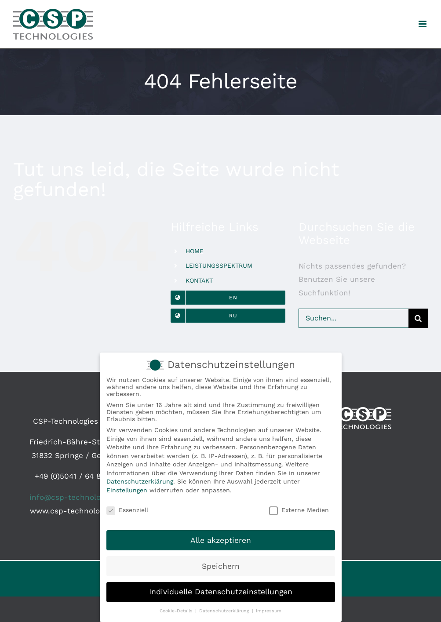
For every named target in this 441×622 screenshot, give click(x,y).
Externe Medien (299, 510)
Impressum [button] (268, 612)
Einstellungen (126, 491)
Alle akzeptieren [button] (220, 540)
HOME (195, 251)
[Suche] (418, 318)
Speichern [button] (221, 566)
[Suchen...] (353, 318)
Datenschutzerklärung (139, 482)
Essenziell (127, 510)
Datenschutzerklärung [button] (225, 612)
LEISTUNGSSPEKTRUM (219, 265)
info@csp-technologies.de (78, 497)
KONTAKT (199, 280)
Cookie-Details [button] (177, 612)
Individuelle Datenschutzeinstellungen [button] (220, 592)
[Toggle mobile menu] (423, 24)
